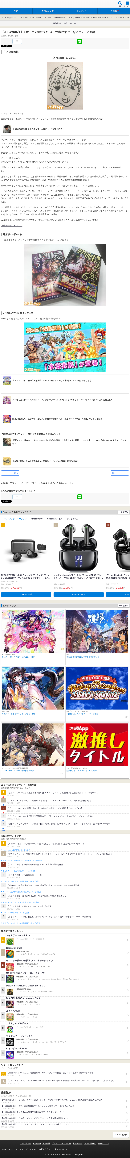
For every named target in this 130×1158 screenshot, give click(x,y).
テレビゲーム (72, 519)
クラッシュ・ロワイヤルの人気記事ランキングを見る (21, 881)
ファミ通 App (10, 4)
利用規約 (37, 1143)
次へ (114, 473)
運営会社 (46, 1143)
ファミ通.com (90, 1143)
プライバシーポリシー (61, 1143)
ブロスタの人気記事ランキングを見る (16, 913)
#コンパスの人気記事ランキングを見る (16, 850)
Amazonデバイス (54, 519)
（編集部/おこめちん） (11, 225)
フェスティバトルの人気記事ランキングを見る (19, 871)
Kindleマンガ (37, 519)
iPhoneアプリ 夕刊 (82, 17)
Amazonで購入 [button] (26, 594)
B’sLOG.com (103, 1143)
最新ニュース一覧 (44, 17)
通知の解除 (77, 1143)
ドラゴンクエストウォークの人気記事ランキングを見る (22, 860)
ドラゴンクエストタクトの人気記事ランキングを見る (21, 923)
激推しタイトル (70, 23)
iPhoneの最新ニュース (63, 17)
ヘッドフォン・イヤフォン (14, 519)
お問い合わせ (25, 1143)
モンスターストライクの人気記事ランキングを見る (21, 902)
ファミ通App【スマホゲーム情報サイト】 (18, 17)
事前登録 (57, 23)
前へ (16, 473)
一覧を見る (123, 512)
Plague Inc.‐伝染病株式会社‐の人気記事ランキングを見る (22, 892)
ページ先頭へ (122, 1135)
